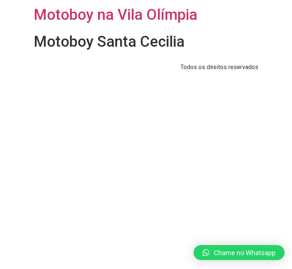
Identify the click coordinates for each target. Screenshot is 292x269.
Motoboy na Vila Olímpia (115, 15)
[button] (239, 252)
